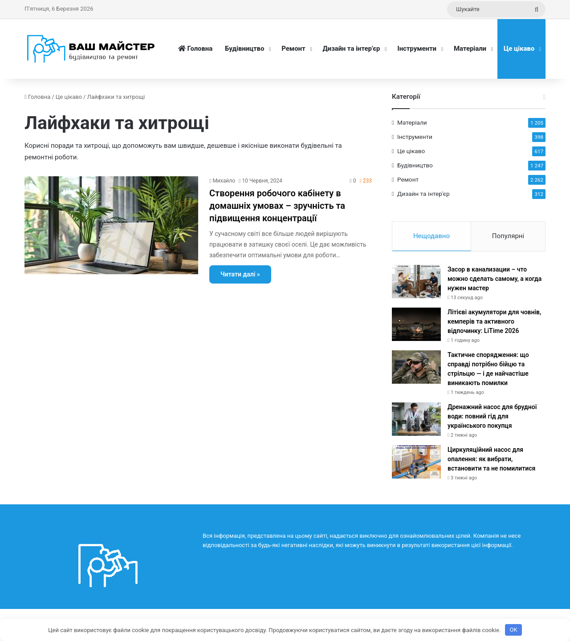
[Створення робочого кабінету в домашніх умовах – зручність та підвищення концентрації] (111, 225)
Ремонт (293, 49)
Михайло (223, 181)
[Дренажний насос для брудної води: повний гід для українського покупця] (416, 419)
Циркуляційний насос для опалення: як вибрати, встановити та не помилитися (491, 459)
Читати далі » (240, 274)
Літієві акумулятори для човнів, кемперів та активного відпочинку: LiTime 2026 (494, 321)
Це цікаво (519, 49)
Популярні (508, 236)
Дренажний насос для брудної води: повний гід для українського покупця (492, 416)
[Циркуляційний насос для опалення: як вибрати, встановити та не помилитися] (416, 462)
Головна (195, 49)
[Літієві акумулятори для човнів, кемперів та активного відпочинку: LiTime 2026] (416, 324)
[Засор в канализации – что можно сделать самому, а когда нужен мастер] (416, 281)
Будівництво (244, 49)
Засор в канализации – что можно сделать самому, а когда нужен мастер (495, 279)
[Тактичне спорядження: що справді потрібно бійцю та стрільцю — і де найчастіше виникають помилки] (416, 367)
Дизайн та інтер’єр (351, 49)
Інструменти (416, 49)
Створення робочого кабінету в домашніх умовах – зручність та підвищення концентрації (277, 205)
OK (513, 629)
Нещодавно (431, 236)
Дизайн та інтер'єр (423, 193)
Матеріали (470, 49)
